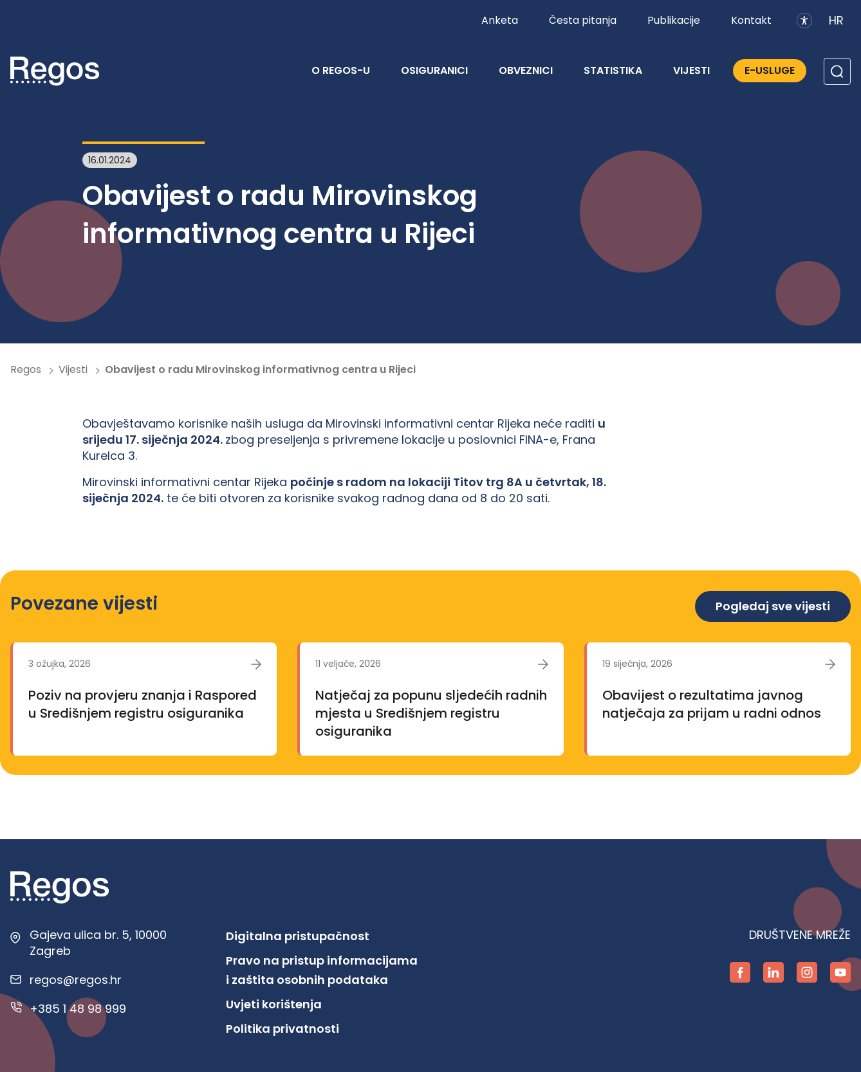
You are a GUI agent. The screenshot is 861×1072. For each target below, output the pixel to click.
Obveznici (526, 70)
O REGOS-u (340, 70)
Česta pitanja (582, 20)
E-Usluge (770, 70)
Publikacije (673, 20)
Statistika (613, 70)
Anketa (499, 20)
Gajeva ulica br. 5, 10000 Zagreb (98, 943)
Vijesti (691, 70)
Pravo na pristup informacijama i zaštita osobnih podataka (322, 970)
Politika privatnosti (282, 1029)
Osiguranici (434, 70)
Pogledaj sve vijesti (773, 606)
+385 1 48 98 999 (78, 1009)
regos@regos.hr (76, 980)
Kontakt (751, 20)
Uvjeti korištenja (274, 1004)
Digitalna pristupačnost (297, 936)
